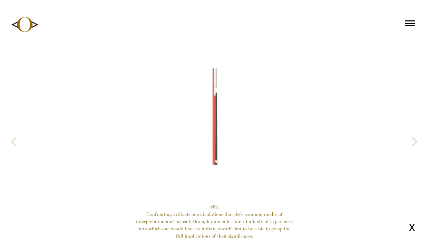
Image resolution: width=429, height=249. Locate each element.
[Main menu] (410, 24)
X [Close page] (412, 227)
